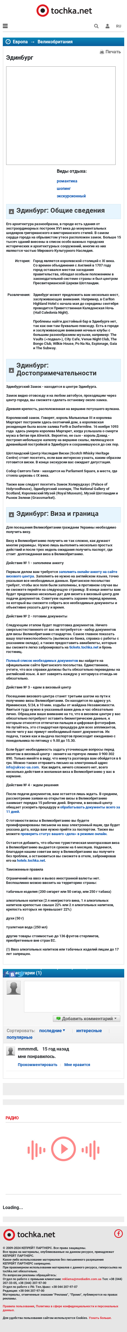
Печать (113, 52)
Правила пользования (18, 1306)
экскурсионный (71, 196)
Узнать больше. (100, 1318)
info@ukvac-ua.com (22, 767)
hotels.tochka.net (31, 860)
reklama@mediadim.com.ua (81, 1279)
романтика (67, 181)
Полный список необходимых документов (42, 661)
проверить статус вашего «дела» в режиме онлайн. (64, 834)
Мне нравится (77, 1064)
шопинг (64, 188)
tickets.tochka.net (83, 647)
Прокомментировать (37, 1064)
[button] (107, 26)
